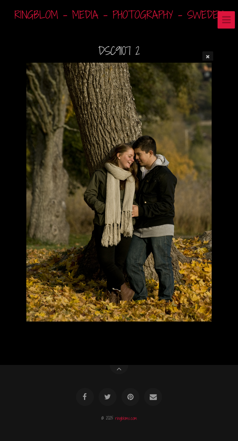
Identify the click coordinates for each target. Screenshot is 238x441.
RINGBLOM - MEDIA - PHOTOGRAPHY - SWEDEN (119, 14)
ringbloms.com (126, 418)
